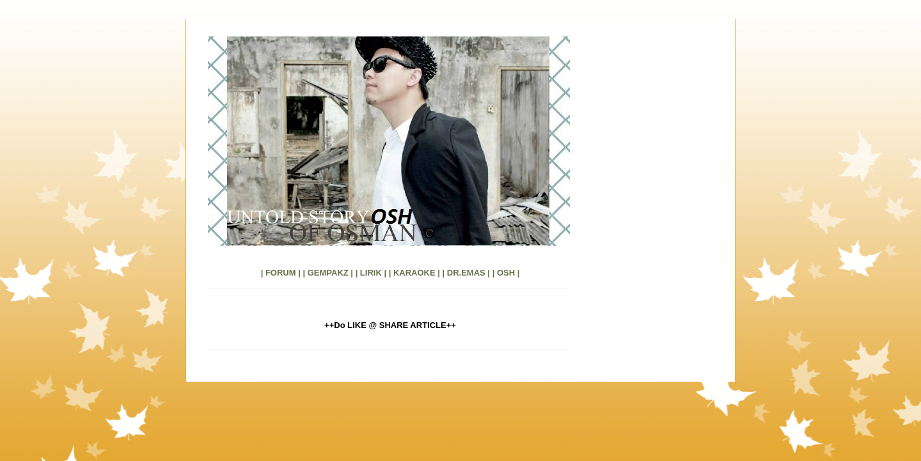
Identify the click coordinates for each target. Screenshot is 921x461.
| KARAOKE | (414, 272)
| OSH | (506, 272)
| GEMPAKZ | (328, 272)
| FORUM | (281, 272)
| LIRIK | (371, 272)
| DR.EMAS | (466, 272)
